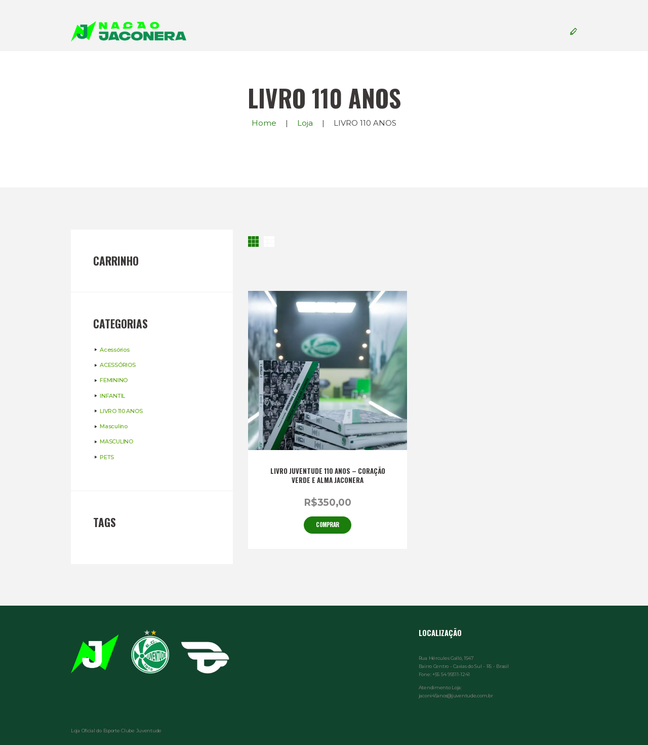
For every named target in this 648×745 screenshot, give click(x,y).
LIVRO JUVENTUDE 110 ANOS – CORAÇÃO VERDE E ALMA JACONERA (327, 476)
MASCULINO (116, 441)
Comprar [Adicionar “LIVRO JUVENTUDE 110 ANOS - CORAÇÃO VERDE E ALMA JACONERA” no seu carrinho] (327, 524)
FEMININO (114, 380)
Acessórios (114, 349)
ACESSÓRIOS (117, 364)
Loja (305, 123)
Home (264, 123)
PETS (107, 457)
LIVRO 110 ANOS (121, 411)
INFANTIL (112, 395)
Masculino (113, 426)
